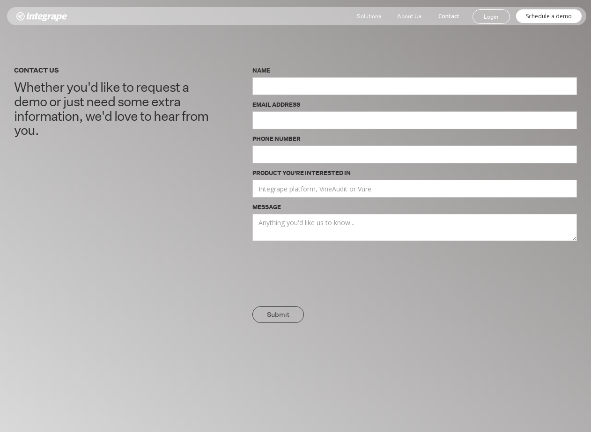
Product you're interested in (301, 172)
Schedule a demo (549, 16)
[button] (369, 16)
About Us (409, 16)
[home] (41, 16)
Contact (448, 16)
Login (491, 16)
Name (261, 70)
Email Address (276, 104)
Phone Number (276, 138)
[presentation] (323, 274)
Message (266, 207)
